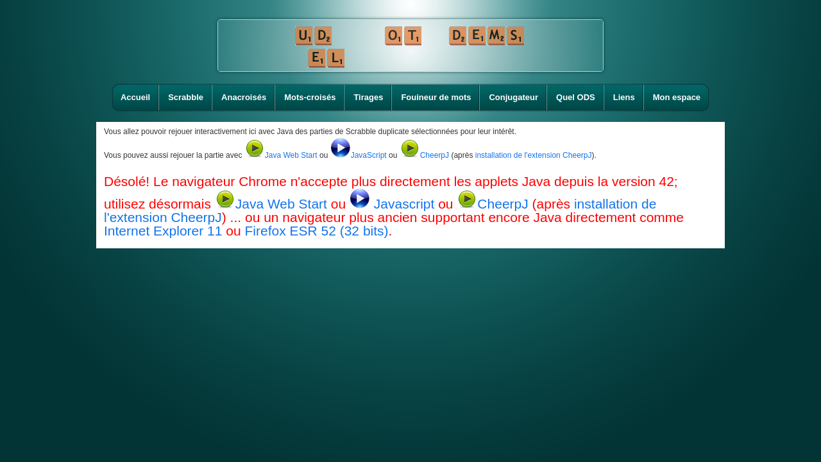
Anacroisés (243, 97)
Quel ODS (575, 97)
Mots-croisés (309, 97)
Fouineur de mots (436, 97)
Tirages (368, 97)
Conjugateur (513, 97)
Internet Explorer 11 (163, 230)
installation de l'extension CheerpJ (533, 155)
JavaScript (358, 155)
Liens (624, 97)
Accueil (135, 97)
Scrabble (185, 97)
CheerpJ (424, 155)
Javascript (394, 203)
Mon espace (676, 97)
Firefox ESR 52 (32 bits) (316, 230)
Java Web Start (280, 155)
